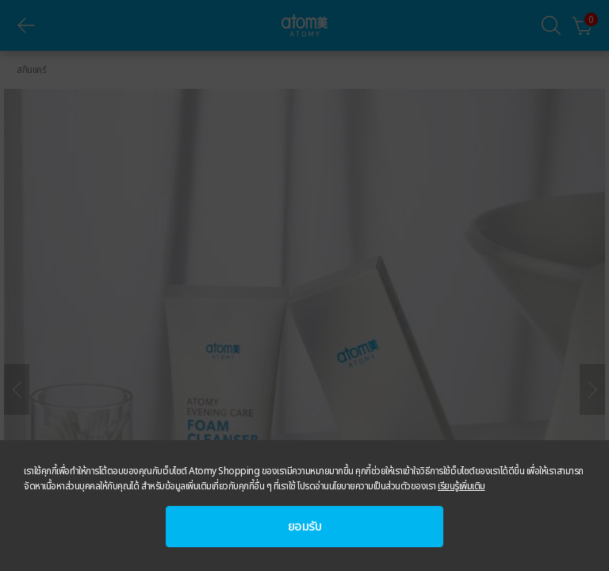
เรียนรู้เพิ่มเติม (461, 486)
